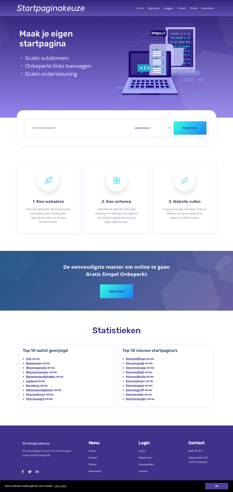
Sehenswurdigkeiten (39, 390)
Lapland (31, 381)
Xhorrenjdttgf (135, 372)
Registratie (154, 8)
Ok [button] (216, 486)
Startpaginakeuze (51, 8)
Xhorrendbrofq (135, 376)
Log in (142, 450)
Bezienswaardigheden (40, 376)
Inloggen (168, 8)
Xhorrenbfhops (136, 359)
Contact (181, 8)
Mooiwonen (34, 363)
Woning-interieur (37, 372)
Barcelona (32, 385)
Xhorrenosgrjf (35, 399)
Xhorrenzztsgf (135, 363)
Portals (194, 8)
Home (140, 8)
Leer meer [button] (61, 486)
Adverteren (208, 8)
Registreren (145, 457)
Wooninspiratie (36, 368)
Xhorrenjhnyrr (35, 394)
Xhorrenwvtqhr (136, 399)
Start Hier (116, 291)
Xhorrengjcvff (135, 390)
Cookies (143, 471)
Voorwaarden (146, 464)
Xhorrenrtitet (135, 394)
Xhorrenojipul (135, 385)
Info (28, 359)
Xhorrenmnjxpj (136, 368)
